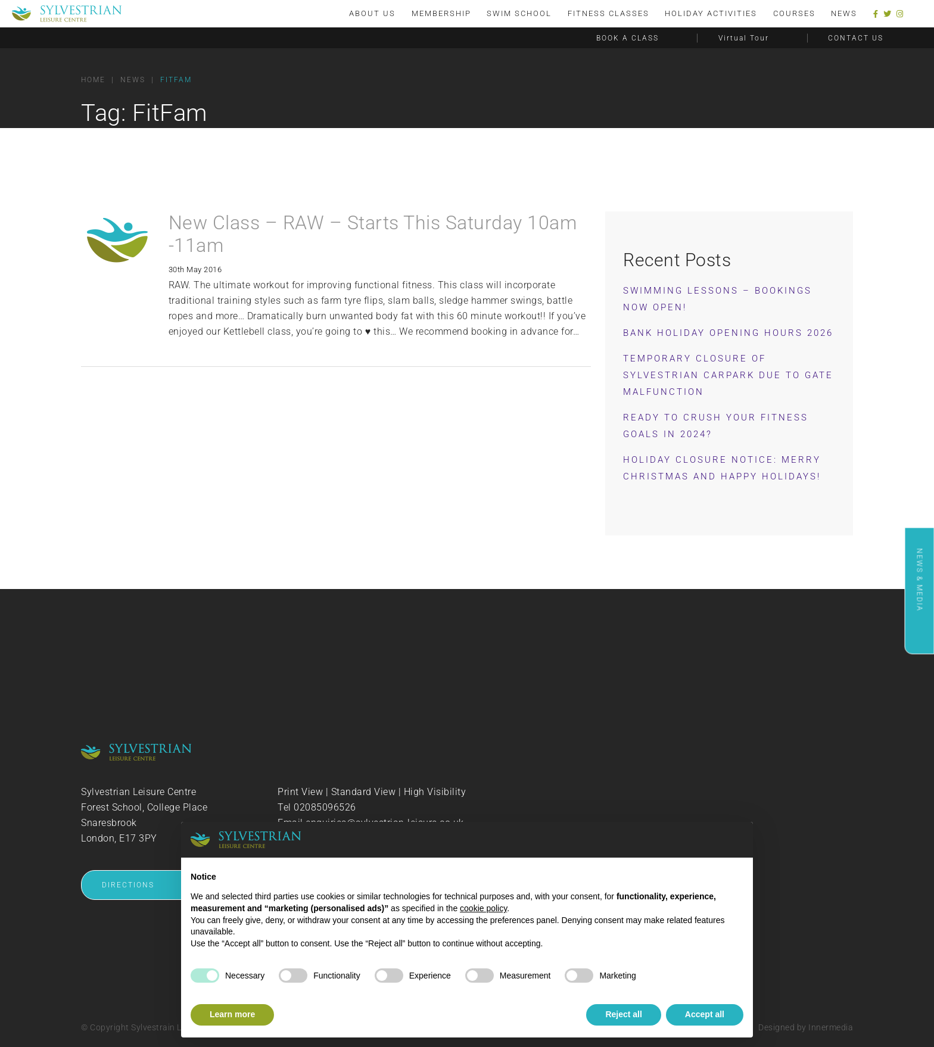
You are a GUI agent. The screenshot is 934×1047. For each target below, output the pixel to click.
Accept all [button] (704, 1014)
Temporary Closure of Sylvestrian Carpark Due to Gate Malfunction (728, 375)
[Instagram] (900, 14)
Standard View (363, 791)
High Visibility (435, 791)
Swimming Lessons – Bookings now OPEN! (717, 299)
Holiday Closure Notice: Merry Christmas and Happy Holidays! (722, 468)
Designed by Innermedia (805, 1027)
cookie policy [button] (483, 908)
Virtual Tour (743, 38)
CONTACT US (855, 38)
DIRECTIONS (128, 885)
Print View (300, 791)
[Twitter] (887, 14)
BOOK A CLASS (627, 38)
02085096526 (325, 807)
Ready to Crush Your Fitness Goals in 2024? (715, 426)
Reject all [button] (623, 1014)
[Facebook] (876, 14)
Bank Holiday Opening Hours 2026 (728, 333)
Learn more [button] (232, 1014)
